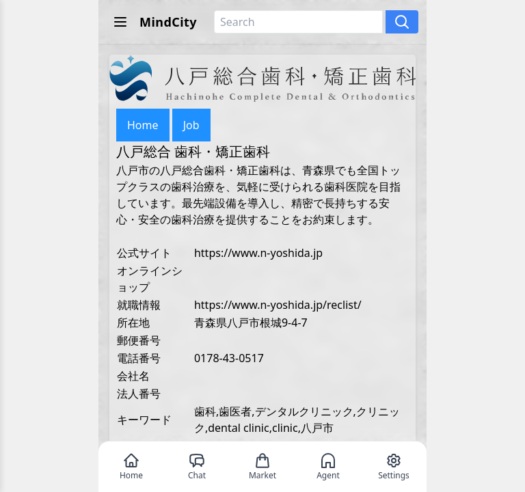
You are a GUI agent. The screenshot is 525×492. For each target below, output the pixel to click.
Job (191, 125)
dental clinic (238, 427)
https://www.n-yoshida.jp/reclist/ (278, 304)
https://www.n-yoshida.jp (258, 252)
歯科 (205, 411)
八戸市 (317, 427)
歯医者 (235, 411)
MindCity (168, 22)
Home (143, 125)
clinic (285, 427)
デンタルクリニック (304, 411)
